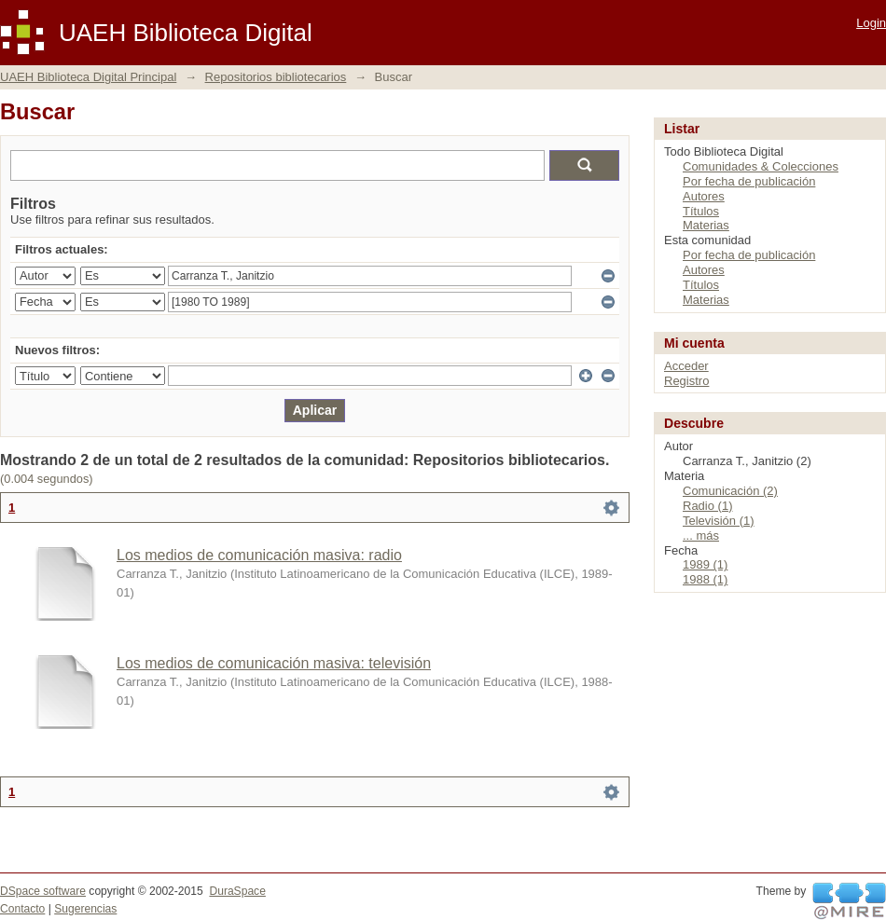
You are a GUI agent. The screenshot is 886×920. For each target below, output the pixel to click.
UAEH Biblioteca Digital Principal (88, 77)
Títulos (701, 211)
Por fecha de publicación (749, 181)
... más (701, 535)
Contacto (22, 908)
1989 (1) (705, 564)
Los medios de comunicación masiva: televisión (274, 663)
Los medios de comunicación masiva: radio (259, 555)
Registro (686, 381)
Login (871, 23)
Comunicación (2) (730, 491)
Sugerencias (85, 908)
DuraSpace (237, 891)
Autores (704, 196)
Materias (706, 225)
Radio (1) (707, 506)
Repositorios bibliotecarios (276, 77)
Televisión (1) (718, 521)
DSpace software (43, 891)
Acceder (686, 366)
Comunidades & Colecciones (760, 166)
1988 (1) (705, 579)
